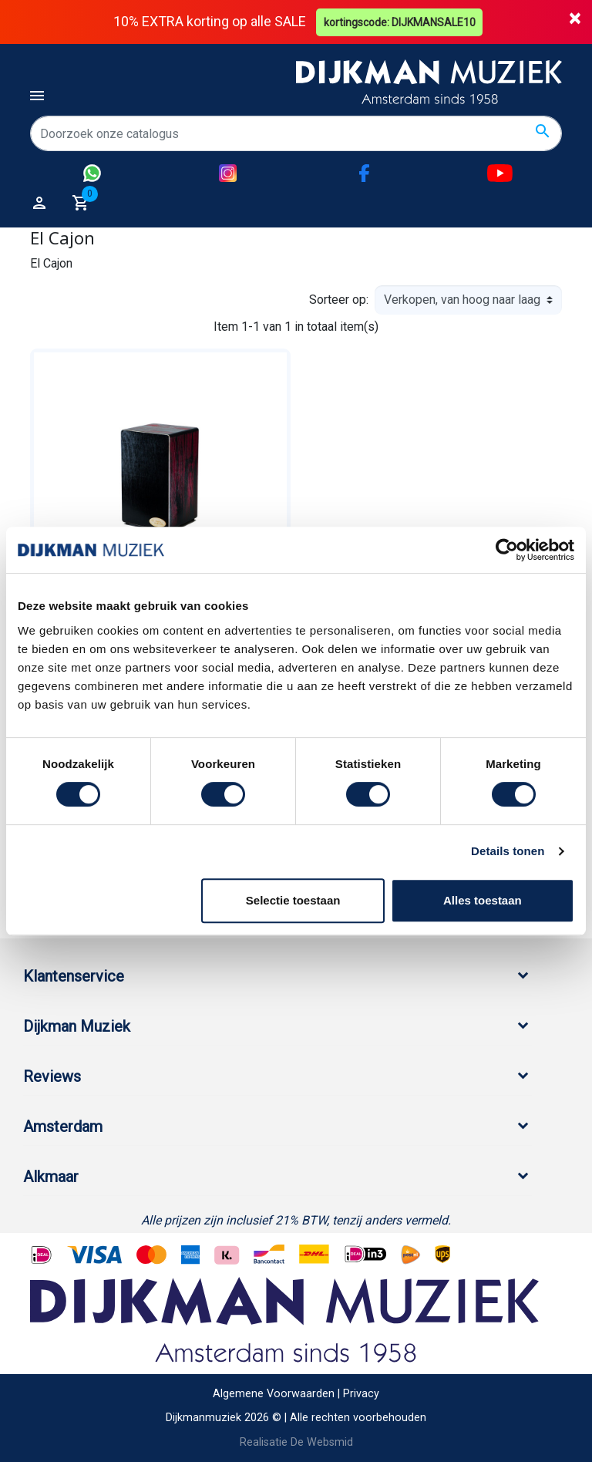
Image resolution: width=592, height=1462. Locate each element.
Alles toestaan (482, 900)
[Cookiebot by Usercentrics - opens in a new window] (506, 549)
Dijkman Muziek (76, 1026)
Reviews (52, 1076)
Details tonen (507, 850)
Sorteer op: (338, 299)
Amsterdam (63, 1126)
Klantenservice (73, 976)
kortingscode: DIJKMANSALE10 (400, 21)
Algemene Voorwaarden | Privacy (296, 1393)
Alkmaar (51, 1176)
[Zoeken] (296, 133)
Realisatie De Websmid (296, 1442)
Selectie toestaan (293, 900)
